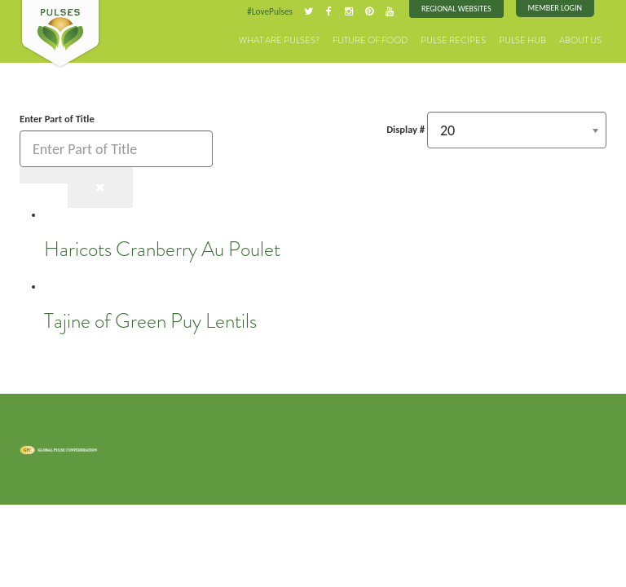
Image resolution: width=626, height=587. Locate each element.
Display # (405, 129)
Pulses (60, 34)
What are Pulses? (279, 40)
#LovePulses (270, 11)
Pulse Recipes (453, 40)
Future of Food (370, 40)
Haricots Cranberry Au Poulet (162, 249)
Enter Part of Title (58, 119)
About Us (580, 40)
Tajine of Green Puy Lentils (150, 321)
